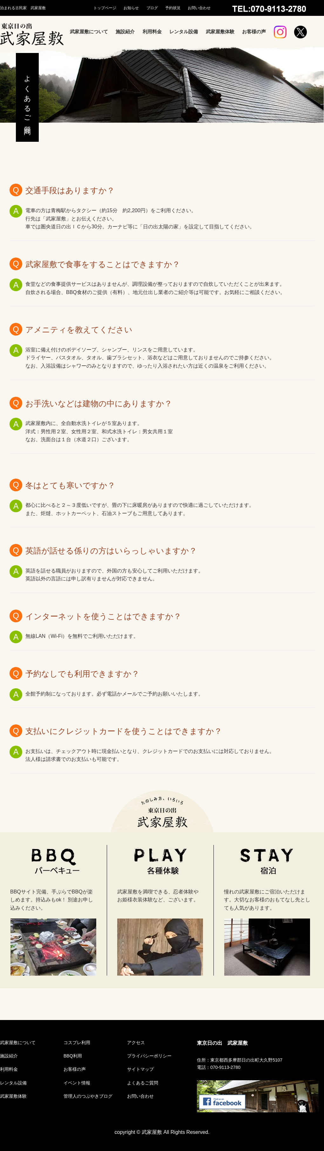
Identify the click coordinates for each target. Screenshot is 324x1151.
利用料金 (152, 31)
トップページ (104, 8)
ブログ (152, 8)
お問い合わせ (199, 8)
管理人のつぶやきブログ (88, 1096)
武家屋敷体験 (220, 31)
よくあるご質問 (142, 1082)
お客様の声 (254, 31)
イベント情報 (77, 1082)
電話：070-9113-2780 (218, 1067)
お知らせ (131, 8)
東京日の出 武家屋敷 (222, 1043)
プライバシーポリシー (149, 1055)
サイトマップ (140, 1069)
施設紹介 (125, 31)
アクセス (136, 1042)
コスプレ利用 (77, 1042)
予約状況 (172, 8)
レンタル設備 (183, 31)
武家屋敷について (89, 31)
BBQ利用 (73, 1055)
